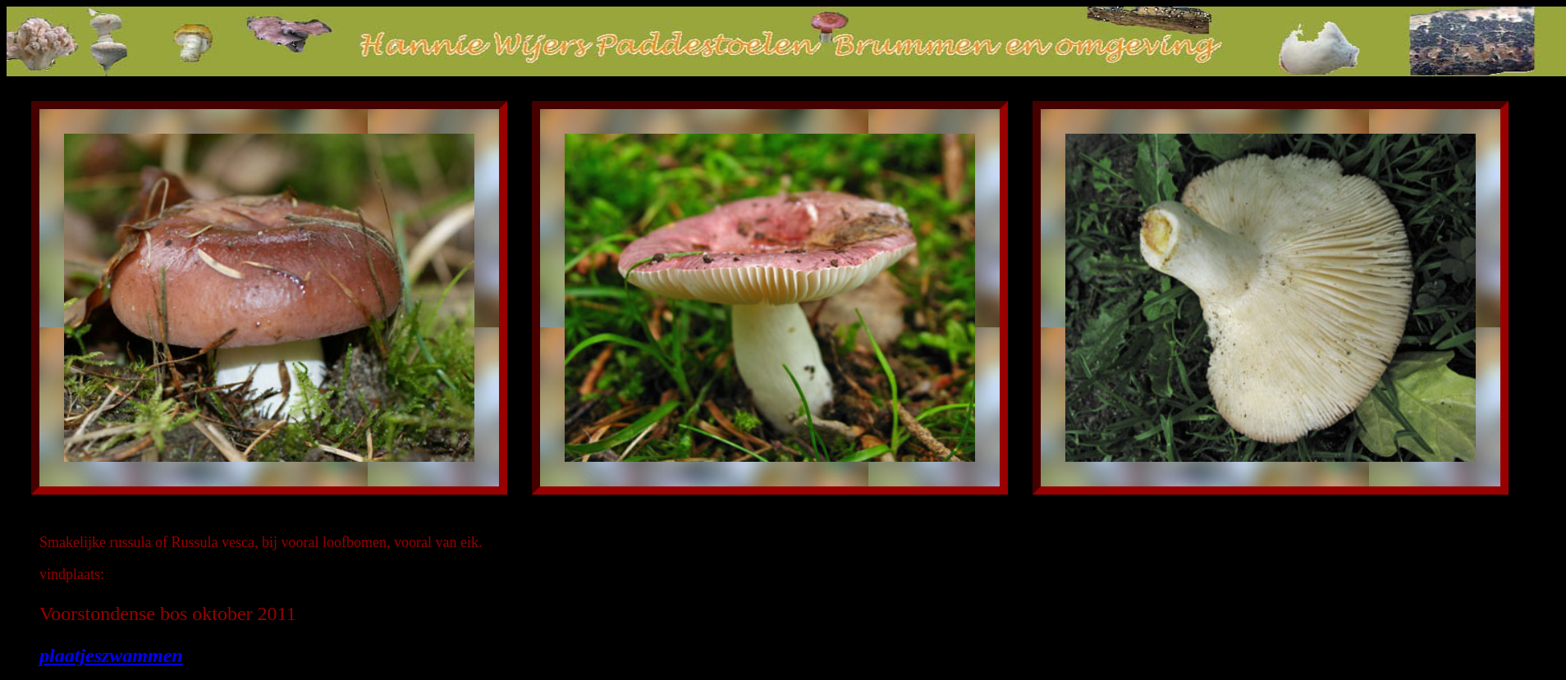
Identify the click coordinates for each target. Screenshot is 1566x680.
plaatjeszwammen (111, 655)
